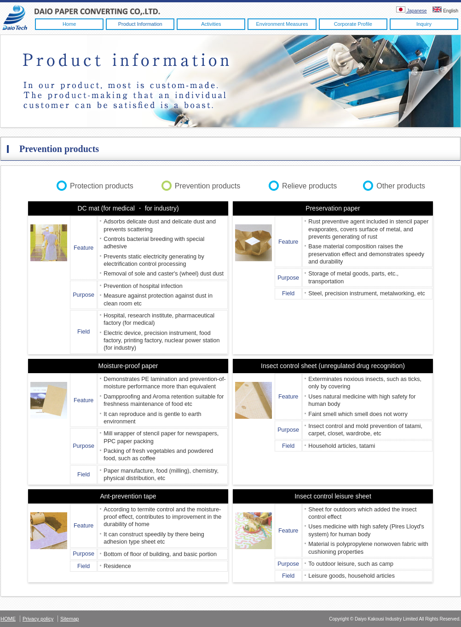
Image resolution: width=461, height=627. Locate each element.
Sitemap (69, 618)
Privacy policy (38, 618)
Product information (140, 24)
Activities (211, 24)
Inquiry (424, 24)
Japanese (411, 10)
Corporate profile (353, 24)
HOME (8, 618)
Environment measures (282, 24)
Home (69, 24)
